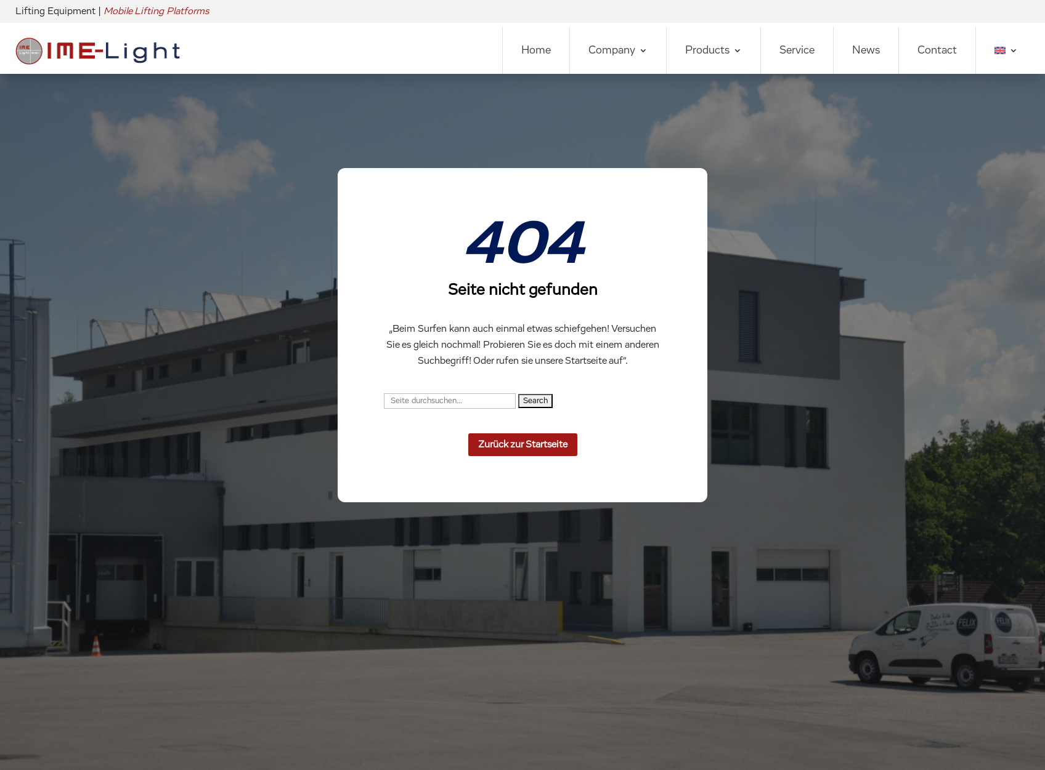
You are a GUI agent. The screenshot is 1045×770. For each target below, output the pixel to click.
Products (707, 50)
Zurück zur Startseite (522, 444)
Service (797, 50)
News (866, 50)
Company (611, 50)
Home (536, 50)
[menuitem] (1006, 50)
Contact (937, 50)
